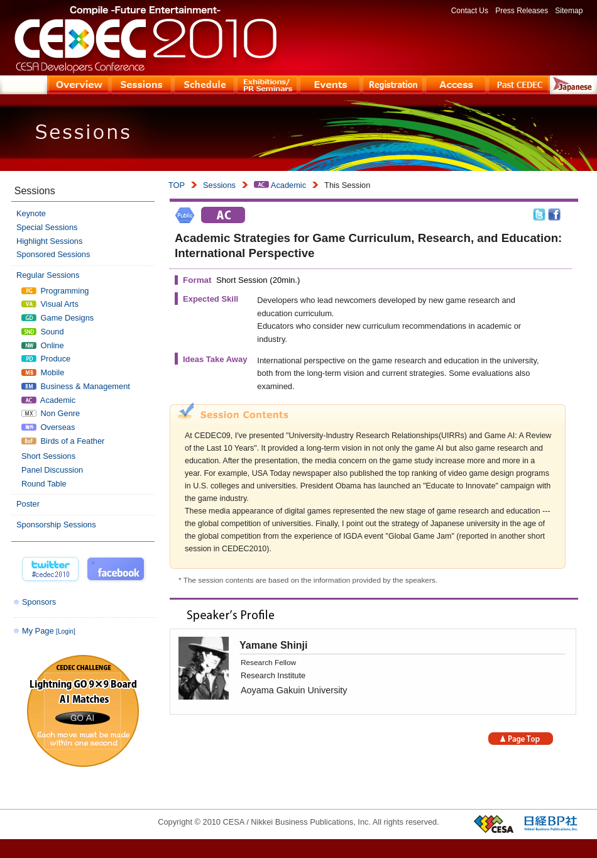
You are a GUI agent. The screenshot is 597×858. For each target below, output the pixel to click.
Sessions (219, 185)
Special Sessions (46, 227)
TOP (176, 185)
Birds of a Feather (62, 441)
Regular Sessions (47, 275)
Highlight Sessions (49, 241)
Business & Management (75, 386)
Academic (280, 185)
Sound (42, 331)
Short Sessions (48, 456)
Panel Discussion (52, 470)
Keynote (31, 213)
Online (42, 345)
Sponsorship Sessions (56, 524)
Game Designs (57, 317)
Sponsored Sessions (53, 254)
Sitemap (569, 10)
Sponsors (39, 602)
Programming (55, 290)
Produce (45, 358)
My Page (48, 630)
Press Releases (521, 10)
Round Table (44, 483)
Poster (28, 504)
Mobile (42, 372)
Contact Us (469, 10)
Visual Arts (50, 304)
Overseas (48, 427)
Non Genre (50, 413)
